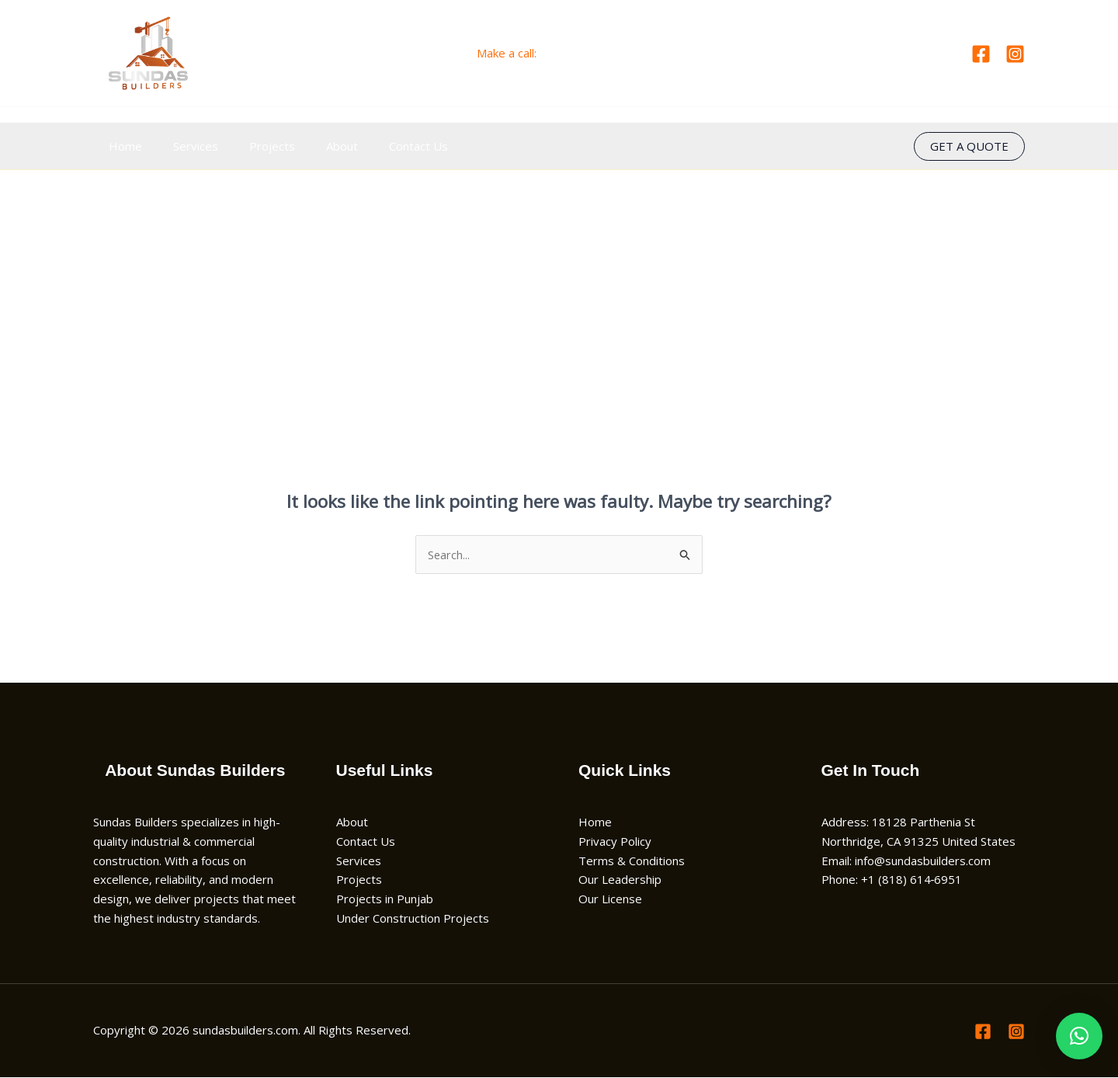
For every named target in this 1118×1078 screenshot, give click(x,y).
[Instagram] (1015, 54)
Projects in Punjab (384, 899)
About (315, 146)
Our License (610, 899)
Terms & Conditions (631, 860)
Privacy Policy (614, 842)
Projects (253, 146)
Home (121, 146)
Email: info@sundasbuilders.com (906, 860)
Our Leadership (619, 880)
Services (184, 146)
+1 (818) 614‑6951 (590, 53)
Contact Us (383, 146)
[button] (969, 146)
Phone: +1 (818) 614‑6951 (892, 880)
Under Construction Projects (412, 919)
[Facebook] (981, 54)
